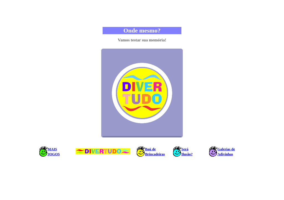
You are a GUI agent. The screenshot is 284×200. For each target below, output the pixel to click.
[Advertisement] (142, 13)
